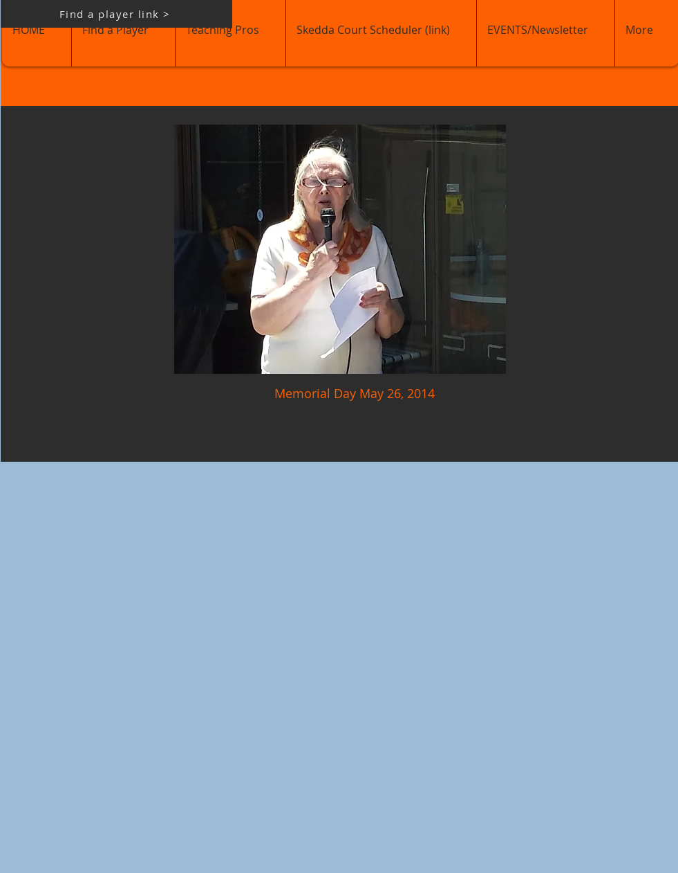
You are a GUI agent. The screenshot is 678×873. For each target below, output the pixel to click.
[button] (340, 249)
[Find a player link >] (116, 14)
